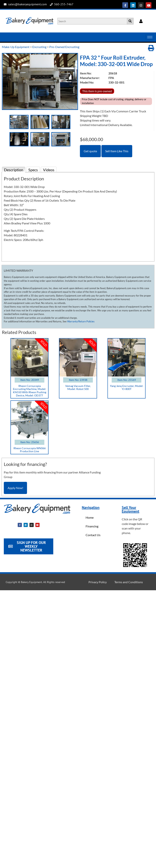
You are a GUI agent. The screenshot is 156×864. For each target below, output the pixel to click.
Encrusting (39, 47)
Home (90, 517)
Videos (48, 169)
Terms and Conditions (128, 582)
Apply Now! (15, 488)
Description (13, 169)
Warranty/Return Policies (81, 321)
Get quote (90, 151)
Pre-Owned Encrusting (64, 47)
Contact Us (93, 535)
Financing (92, 526)
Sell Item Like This (116, 151)
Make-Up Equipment (15, 47)
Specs (33, 169)
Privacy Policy (97, 582)
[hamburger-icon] (150, 37)
